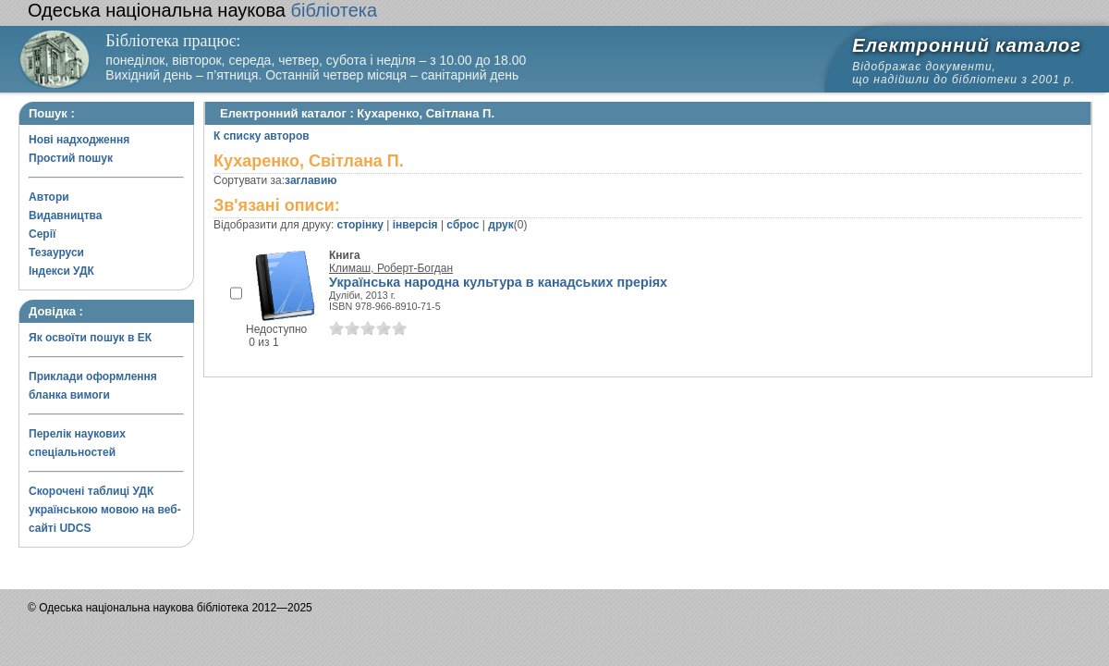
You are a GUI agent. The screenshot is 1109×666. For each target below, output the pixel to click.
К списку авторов (261, 136)
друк (500, 224)
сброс (462, 224)
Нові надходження (79, 139)
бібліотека (202, 10)
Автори (49, 197)
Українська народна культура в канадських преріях (498, 282)
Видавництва (65, 215)
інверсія (415, 224)
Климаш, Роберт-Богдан (391, 268)
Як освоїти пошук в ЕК (90, 337)
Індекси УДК (61, 271)
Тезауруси (56, 252)
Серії (42, 234)
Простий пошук (71, 158)
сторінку (360, 224)
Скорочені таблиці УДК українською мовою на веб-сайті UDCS (105, 510)
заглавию (310, 180)
